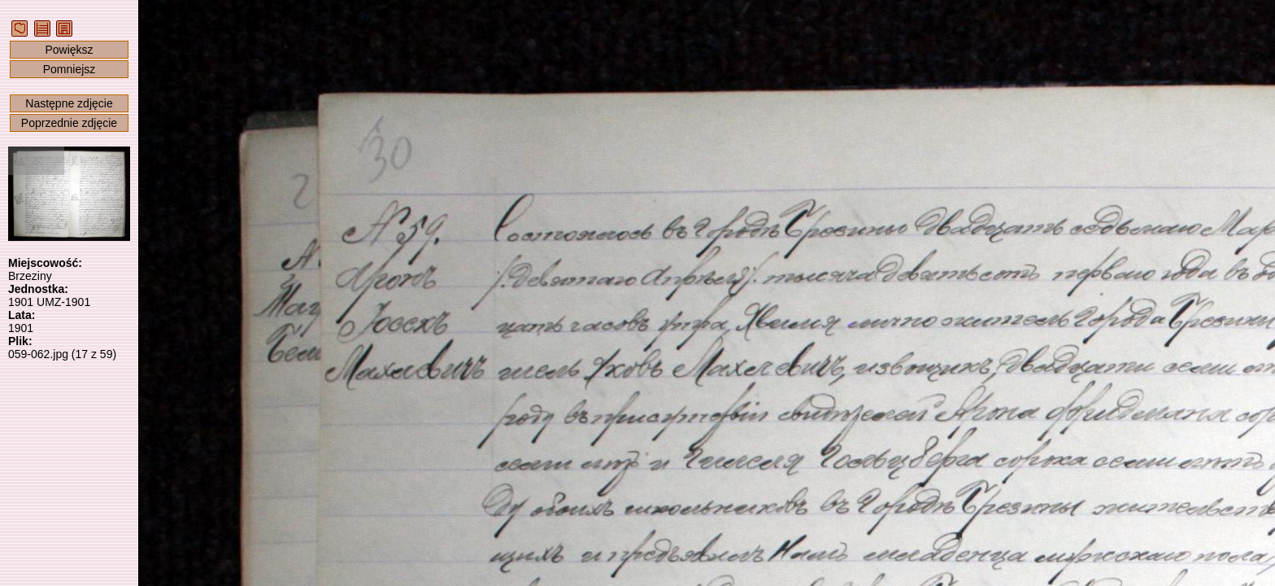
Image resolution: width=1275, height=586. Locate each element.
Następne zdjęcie (68, 103)
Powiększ (69, 49)
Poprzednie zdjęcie (69, 122)
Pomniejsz (69, 69)
